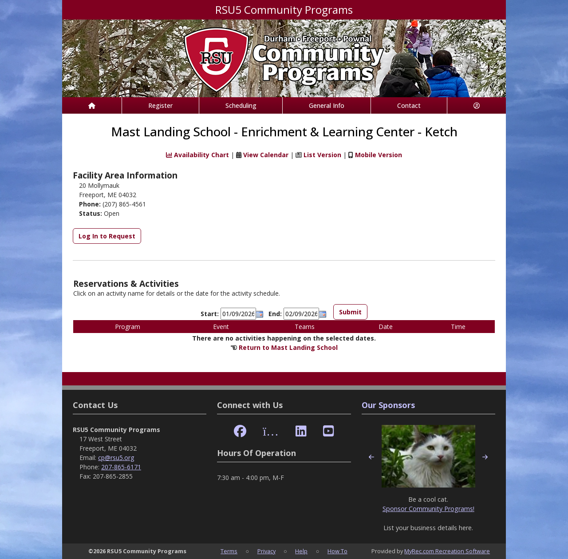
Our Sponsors (388, 405)
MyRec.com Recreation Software (447, 551)
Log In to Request (107, 236)
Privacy (266, 551)
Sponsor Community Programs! (428, 508)
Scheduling (240, 105)
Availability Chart (197, 155)
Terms (229, 551)
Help (301, 551)
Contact (409, 105)
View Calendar (265, 155)
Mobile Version (378, 155)
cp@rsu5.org (116, 457)
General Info (326, 105)
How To (337, 551)
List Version (322, 155)
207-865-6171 (121, 467)
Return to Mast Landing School (288, 347)
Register (160, 105)
